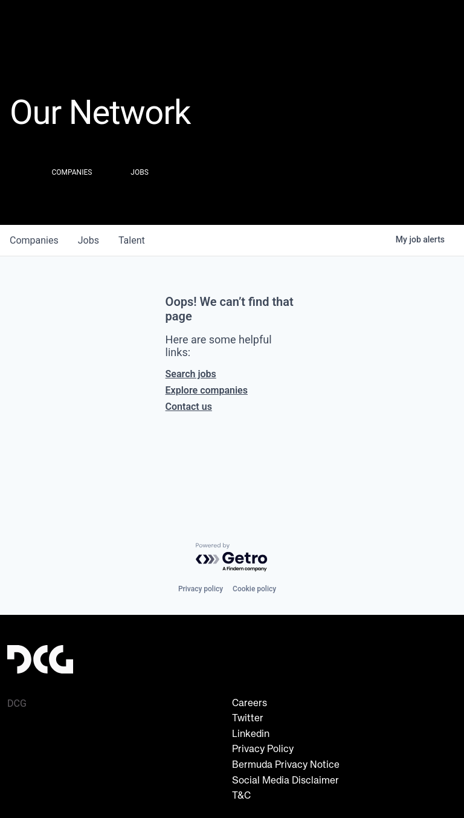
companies (34, 240)
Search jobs (191, 374)
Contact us (189, 406)
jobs (88, 240)
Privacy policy (200, 589)
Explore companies (207, 390)
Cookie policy (254, 589)
